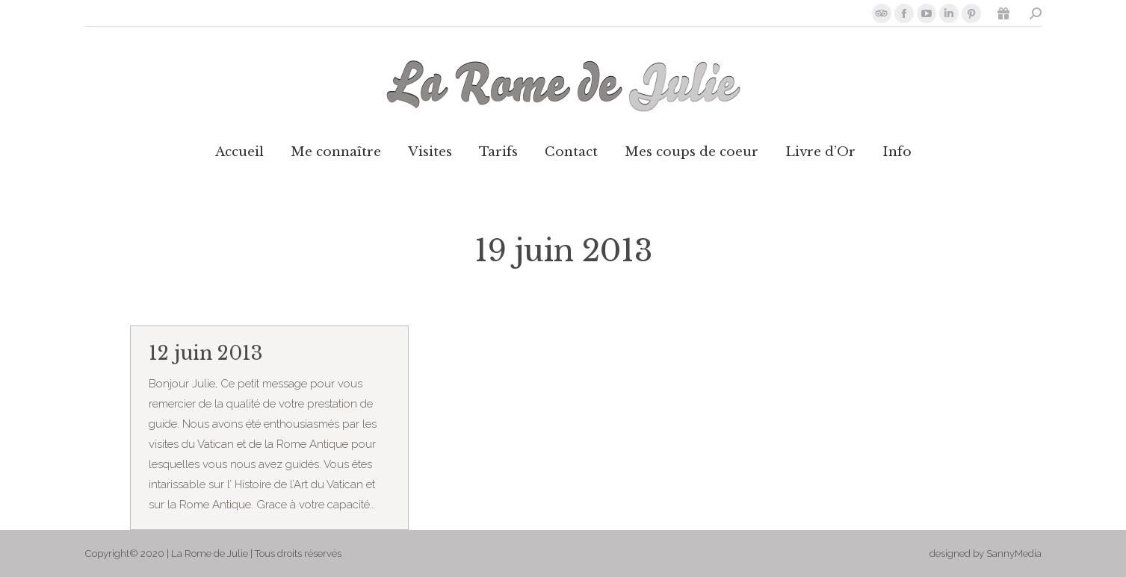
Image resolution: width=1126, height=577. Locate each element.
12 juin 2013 (206, 353)
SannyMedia (1014, 553)
